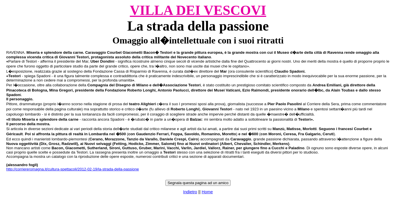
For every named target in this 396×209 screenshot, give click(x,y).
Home (207, 192)
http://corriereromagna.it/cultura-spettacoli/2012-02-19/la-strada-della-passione (72, 169)
